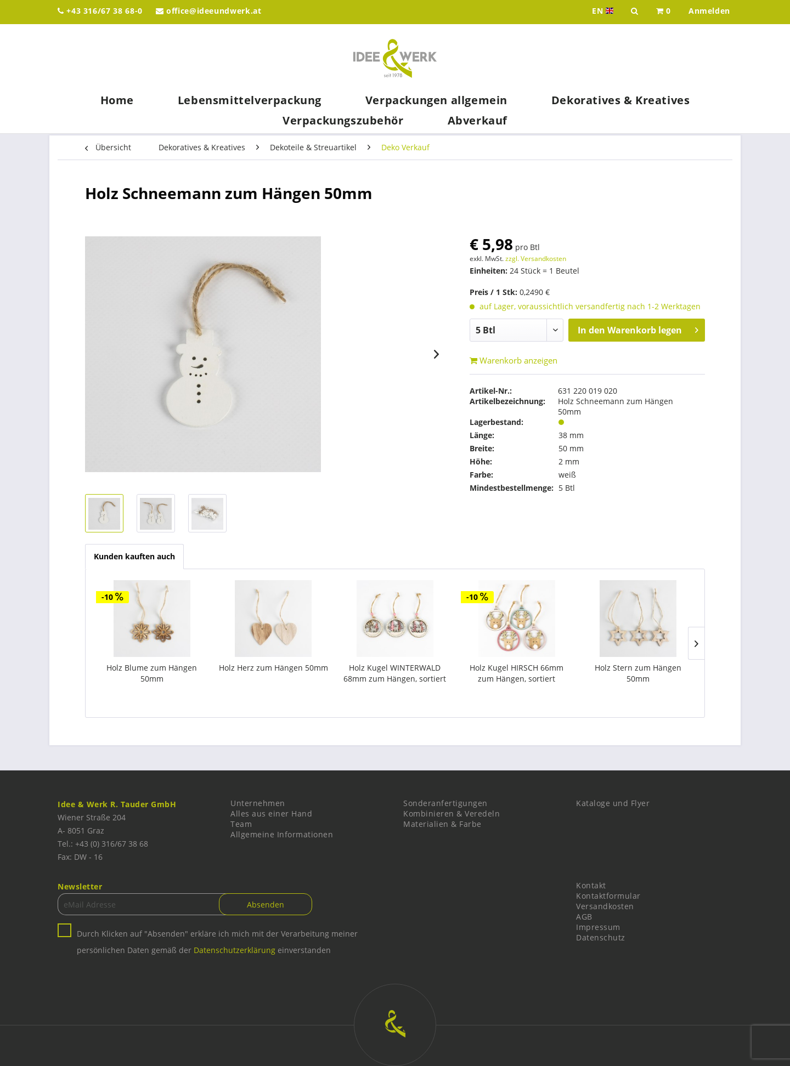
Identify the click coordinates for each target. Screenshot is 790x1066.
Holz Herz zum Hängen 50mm (273, 667)
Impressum (598, 927)
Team (241, 824)
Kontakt (591, 885)
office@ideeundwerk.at (209, 10)
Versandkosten (605, 906)
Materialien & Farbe (442, 824)
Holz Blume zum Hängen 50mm (151, 673)
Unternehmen (257, 803)
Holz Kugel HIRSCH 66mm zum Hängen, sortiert (516, 673)
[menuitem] (663, 12)
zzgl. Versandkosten (535, 258)
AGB (584, 916)
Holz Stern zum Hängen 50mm (638, 673)
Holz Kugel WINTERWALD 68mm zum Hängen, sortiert (394, 673)
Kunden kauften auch (134, 556)
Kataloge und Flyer (613, 803)
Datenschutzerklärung (234, 950)
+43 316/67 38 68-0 (100, 10)
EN (604, 10)
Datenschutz (600, 937)
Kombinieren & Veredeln (451, 813)
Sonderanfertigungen (445, 803)
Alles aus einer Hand (271, 813)
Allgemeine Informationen (281, 834)
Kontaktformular (608, 896)
